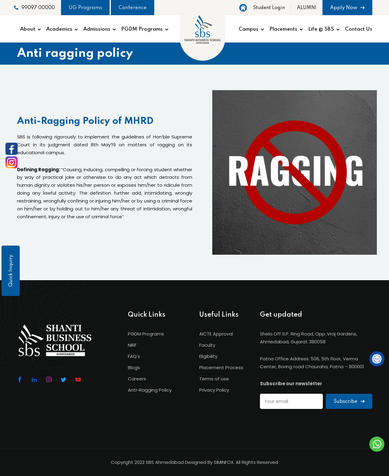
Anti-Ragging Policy (150, 390)
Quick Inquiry (10, 271)
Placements (283, 29)
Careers (137, 379)
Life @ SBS (321, 29)
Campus (248, 29)
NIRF (132, 345)
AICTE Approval (216, 334)
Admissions (96, 29)
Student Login (269, 7)
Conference (132, 7)
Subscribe (349, 401)
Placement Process (221, 367)
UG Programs (85, 7)
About (27, 29)
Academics (59, 29)
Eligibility (208, 356)
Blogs (134, 367)
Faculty (207, 345)
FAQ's (134, 356)
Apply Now (347, 7)
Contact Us (358, 29)
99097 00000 (34, 7)
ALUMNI (306, 7)
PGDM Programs (142, 29)
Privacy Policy (214, 390)
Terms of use (214, 379)
